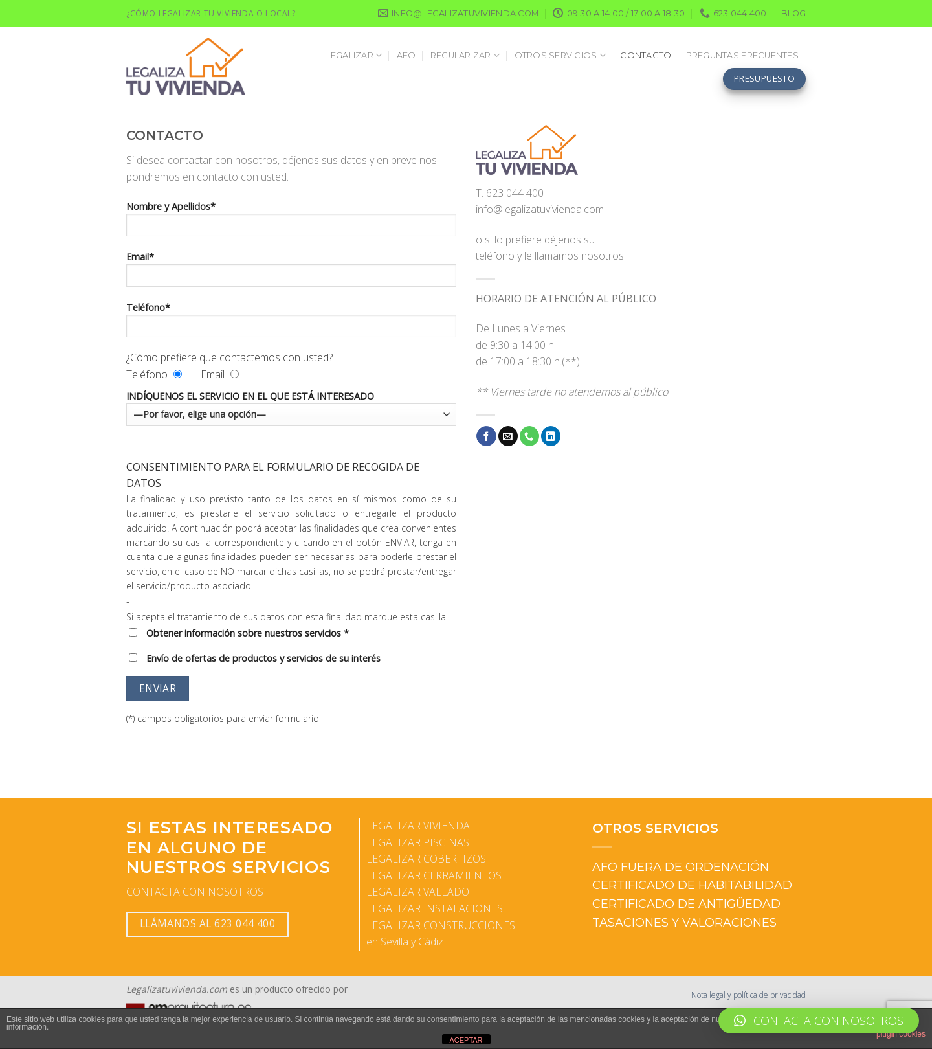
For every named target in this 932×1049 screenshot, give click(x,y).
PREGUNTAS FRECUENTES (742, 55)
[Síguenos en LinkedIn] (550, 436)
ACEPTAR (465, 1040)
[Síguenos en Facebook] (486, 436)
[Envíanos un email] (508, 436)
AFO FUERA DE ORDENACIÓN (680, 867)
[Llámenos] (529, 436)
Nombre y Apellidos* (291, 222)
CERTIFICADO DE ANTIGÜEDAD (686, 904)
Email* (291, 273)
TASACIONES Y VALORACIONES (684, 923)
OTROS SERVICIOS (560, 55)
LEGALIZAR (354, 55)
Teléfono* (291, 323)
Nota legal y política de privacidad (748, 994)
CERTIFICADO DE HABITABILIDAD (692, 885)
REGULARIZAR (465, 55)
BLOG (793, 13)
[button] (818, 1020)
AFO (406, 55)
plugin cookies (901, 1034)
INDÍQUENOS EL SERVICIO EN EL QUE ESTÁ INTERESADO (291, 408)
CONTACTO (645, 55)
